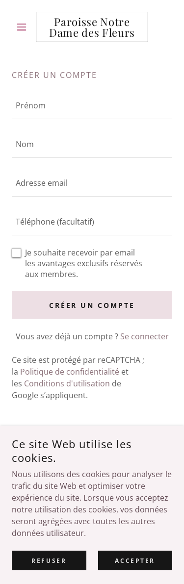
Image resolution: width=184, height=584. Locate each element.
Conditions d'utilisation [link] (67, 383)
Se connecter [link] (144, 336)
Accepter (135, 561)
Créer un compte (92, 305)
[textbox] (92, 105)
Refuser (48, 561)
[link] (92, 27)
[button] (24, 27)
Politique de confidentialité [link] (69, 371)
